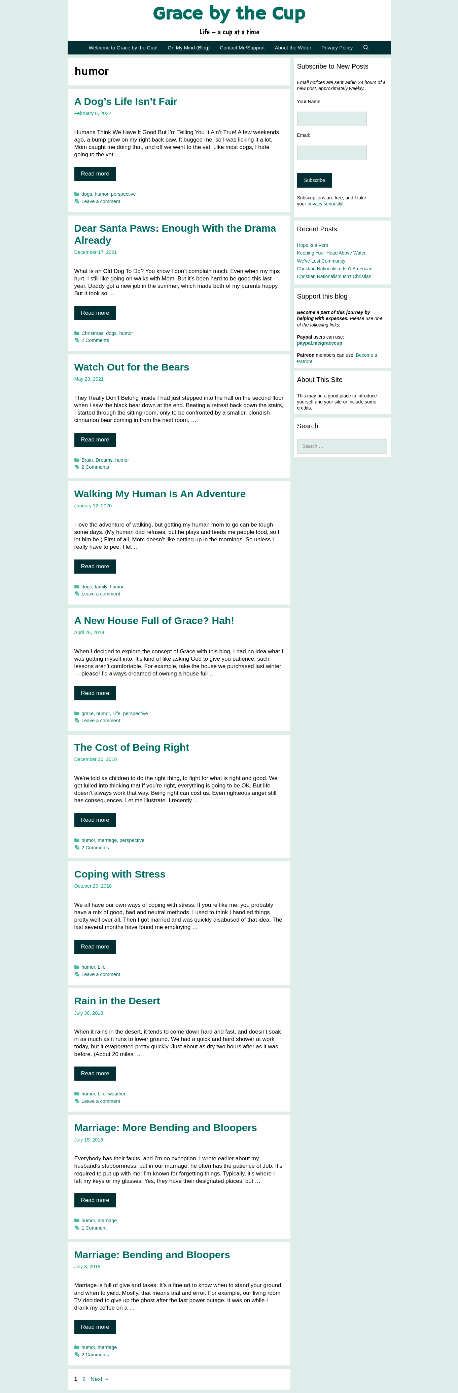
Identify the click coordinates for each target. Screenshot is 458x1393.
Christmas (92, 333)
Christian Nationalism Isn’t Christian (334, 276)
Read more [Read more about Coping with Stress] (95, 946)
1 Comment (94, 1228)
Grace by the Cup (229, 14)
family (101, 586)
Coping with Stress (120, 874)
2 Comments (95, 340)
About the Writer (293, 47)
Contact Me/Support (242, 47)
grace (87, 713)
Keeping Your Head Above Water (331, 253)
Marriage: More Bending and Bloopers (165, 1127)
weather (117, 1093)
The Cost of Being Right (131, 747)
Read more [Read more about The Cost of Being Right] (95, 820)
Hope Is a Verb (312, 245)
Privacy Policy (337, 47)
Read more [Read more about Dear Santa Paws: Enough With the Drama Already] (95, 313)
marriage (107, 840)
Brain (87, 460)
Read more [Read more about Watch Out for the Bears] (95, 439)
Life (116, 713)
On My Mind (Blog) (189, 47)
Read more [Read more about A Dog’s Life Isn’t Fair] (95, 173)
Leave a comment (100, 201)
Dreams (104, 460)
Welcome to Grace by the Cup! (123, 47)
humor (101, 194)
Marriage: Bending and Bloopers (152, 1254)
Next (100, 1379)
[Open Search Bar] (366, 47)
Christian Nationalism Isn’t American (335, 268)
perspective (123, 194)
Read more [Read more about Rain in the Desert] (95, 1073)
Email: (303, 135)
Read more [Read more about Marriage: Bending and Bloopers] (95, 1327)
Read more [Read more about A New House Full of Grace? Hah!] (95, 693)
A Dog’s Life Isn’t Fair (125, 101)
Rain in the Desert (117, 1000)
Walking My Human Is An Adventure (160, 493)
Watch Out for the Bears (131, 367)
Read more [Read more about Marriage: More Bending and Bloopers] (95, 1200)
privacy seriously (325, 203)
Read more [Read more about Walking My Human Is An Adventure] (95, 566)
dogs (86, 194)
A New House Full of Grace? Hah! (154, 620)
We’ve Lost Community (321, 261)
